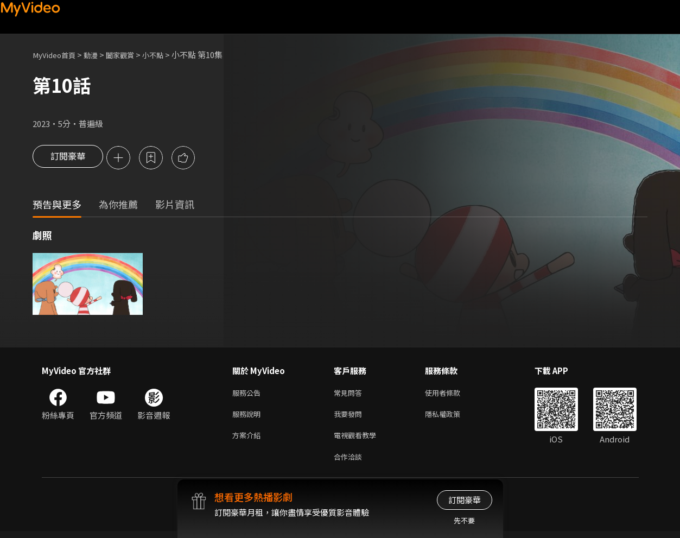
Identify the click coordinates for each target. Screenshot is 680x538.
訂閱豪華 (67, 158)
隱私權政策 (451, 417)
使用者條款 (451, 394)
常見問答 (350, 394)
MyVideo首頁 (57, 54)
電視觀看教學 (358, 440)
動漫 (98, 54)
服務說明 (248, 417)
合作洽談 (350, 463)
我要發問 (350, 417)
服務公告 (248, 394)
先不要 (464, 520)
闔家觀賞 (131, 54)
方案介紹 (248, 440)
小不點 (167, 54)
